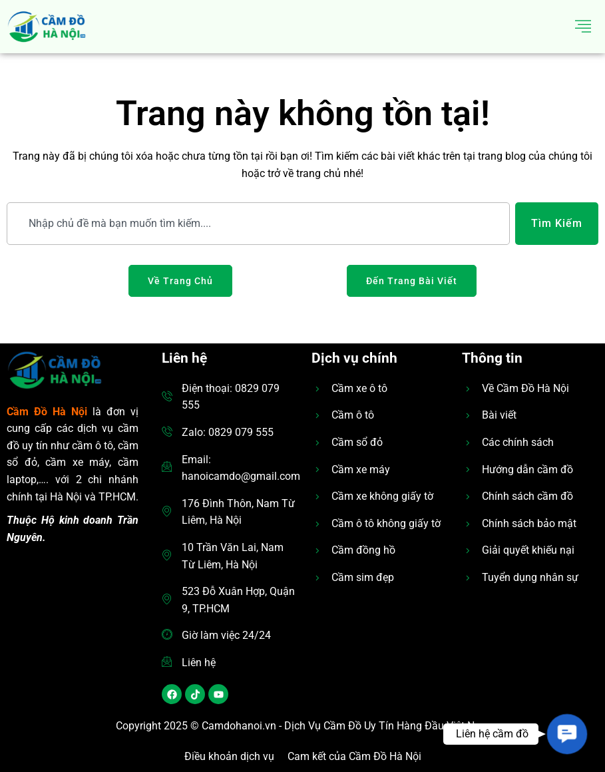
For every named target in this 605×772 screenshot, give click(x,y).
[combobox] (258, 223)
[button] (567, 734)
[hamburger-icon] (583, 27)
